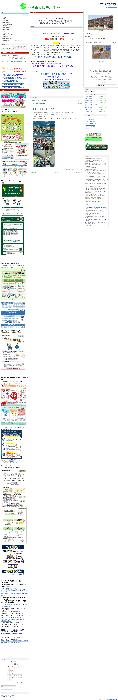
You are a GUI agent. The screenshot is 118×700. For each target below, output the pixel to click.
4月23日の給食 (88, 102)
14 (16, 673)
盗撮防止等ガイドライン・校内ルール (10, 40)
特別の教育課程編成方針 (8, 38)
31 (8, 680)
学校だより (5, 18)
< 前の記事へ (72, 100)
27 (10, 669)
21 (16, 676)
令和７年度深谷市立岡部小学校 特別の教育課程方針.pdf (54, 57)
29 (14, 669)
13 (14, 673)
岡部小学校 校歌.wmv (6, 689)
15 (18, 673)
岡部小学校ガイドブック (8, 29)
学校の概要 (5, 20)
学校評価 (4, 25)
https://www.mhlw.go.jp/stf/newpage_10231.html (95, 211)
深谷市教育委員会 (90, 119)
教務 (115, 42)
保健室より (5, 36)
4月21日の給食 (88, 109)
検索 (105, 117)
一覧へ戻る (56, 172)
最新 (88, 91)
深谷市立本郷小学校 (90, 126)
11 (10, 673)
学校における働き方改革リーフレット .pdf (12, 267)
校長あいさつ (5, 17)
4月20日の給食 (88, 111)
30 (16, 669)
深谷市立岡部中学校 (90, 121)
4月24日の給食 (88, 100)
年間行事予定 (5, 33)
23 (21, 676)
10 (8, 673)
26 (8, 669)
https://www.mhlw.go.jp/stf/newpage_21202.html (95, 219)
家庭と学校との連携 (7, 24)
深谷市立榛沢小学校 (90, 125)
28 (12, 669)
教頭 (81, 103)
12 (12, 673)
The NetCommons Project (113, 699)
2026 (15, 661)
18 (10, 676)
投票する (69, 169)
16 (21, 673)
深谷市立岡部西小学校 (91, 123)
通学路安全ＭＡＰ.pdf (6, 696)
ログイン (54, 1)
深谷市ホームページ (90, 128)
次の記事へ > (79, 100)
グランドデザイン (6, 31)
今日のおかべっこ (35, 100)
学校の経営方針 (6, 22)
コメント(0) (79, 169)
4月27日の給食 (88, 98)
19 (12, 676)
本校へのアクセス (6, 27)
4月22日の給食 (88, 107)
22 (18, 676)
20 (14, 676)
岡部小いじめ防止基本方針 (8, 34)
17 (8, 676)
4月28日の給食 (97, 42)
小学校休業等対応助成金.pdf (8, 588)
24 (8, 678)
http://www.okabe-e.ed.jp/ (111, 7)
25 (10, 678)
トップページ (25, 15)
